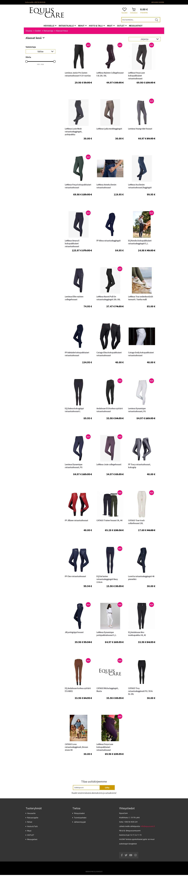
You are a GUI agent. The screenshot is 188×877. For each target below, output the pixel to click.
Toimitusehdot (80, 820)
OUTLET (30, 837)
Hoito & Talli (32, 828)
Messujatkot (32, 841)
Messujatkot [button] (136, 25)
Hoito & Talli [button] (97, 25)
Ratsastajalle (32, 820)
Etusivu (29, 32)
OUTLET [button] (122, 25)
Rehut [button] (82, 25)
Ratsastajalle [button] (67, 25)
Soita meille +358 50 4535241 (35, 2)
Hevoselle (31, 815)
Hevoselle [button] (50, 25)
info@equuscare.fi (148, 828)
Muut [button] (111, 25)
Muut (29, 832)
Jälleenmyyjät (80, 824)
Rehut (29, 824)
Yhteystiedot (79, 815)
